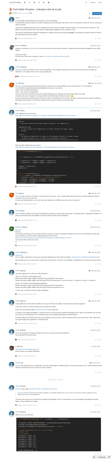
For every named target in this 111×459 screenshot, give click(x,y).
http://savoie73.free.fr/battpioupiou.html (27, 349)
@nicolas (24, 45)
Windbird (14, 13)
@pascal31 (23, 67)
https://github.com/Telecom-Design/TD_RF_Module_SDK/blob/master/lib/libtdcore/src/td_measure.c (45, 115)
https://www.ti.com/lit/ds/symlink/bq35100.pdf (85, 257)
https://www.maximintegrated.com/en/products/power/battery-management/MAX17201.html (43, 238)
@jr (21, 362)
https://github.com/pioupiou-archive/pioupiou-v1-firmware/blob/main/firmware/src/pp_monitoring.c (45, 147)
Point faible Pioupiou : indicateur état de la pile (41, 389)
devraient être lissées (41, 309)
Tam (16, 83)
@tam (17, 113)
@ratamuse (19, 255)
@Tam (22, 110)
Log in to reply (97, 13)
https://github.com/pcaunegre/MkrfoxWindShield (57, 56)
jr (15, 346)
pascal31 (17, 45)
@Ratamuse (23, 252)
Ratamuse (18, 227)
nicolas (17, 18)
